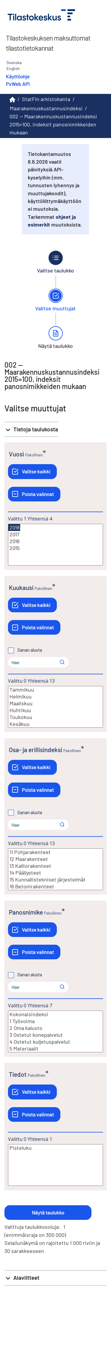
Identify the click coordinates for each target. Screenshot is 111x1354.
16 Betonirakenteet (55, 886)
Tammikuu (55, 689)
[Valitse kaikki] (32, 471)
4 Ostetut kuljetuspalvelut (55, 1041)
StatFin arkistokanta (46, 99)
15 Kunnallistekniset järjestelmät (55, 879)
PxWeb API (18, 84)
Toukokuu (55, 717)
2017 (55, 534)
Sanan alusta (29, 650)
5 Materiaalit (55, 1048)
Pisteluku (55, 1147)
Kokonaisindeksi (55, 1014)
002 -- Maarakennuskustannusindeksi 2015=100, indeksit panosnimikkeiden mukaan (53, 124)
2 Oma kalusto (55, 1028)
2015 (55, 548)
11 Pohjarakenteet (55, 852)
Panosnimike (26, 912)
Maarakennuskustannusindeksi (46, 108)
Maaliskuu (55, 703)
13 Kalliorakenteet (55, 865)
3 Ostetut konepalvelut (55, 1034)
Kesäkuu (55, 724)
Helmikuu (55, 696)
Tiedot (18, 1074)
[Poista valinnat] (34, 494)
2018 (14, 527)
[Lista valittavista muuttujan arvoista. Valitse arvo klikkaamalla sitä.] (55, 545)
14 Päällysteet (55, 872)
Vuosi (16, 454)
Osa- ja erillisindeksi (35, 749)
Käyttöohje (18, 76)
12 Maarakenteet (55, 859)
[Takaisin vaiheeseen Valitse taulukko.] (55, 262)
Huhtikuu (55, 710)
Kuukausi (21, 587)
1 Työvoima (55, 1021)
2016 (55, 541)
